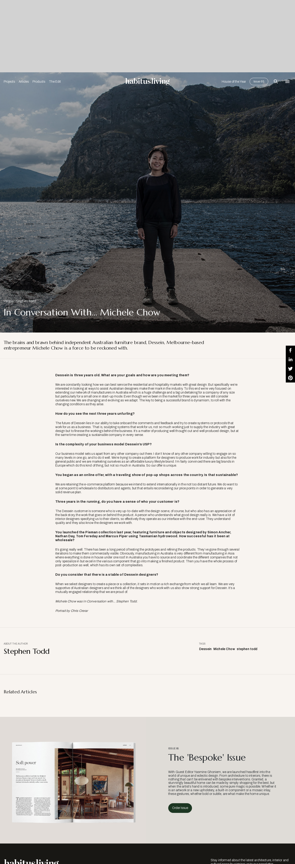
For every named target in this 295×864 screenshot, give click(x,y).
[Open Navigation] (287, 81)
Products (38, 81)
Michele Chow (224, 649)
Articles (24, 81)
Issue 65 (259, 81)
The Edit (55, 81)
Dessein (205, 649)
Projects (9, 81)
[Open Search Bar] (276, 81)
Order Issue (180, 808)
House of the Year (234, 81)
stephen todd (247, 649)
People (8, 301)
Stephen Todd (26, 301)
